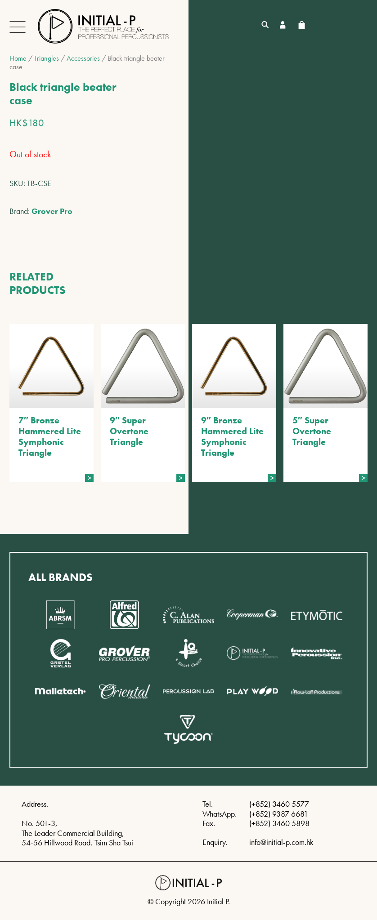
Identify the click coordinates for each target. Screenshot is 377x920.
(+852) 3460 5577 (279, 804)
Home (18, 58)
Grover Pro (51, 211)
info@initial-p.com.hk (281, 842)
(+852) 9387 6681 (278, 814)
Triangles (46, 58)
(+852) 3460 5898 (279, 823)
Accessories (83, 58)
